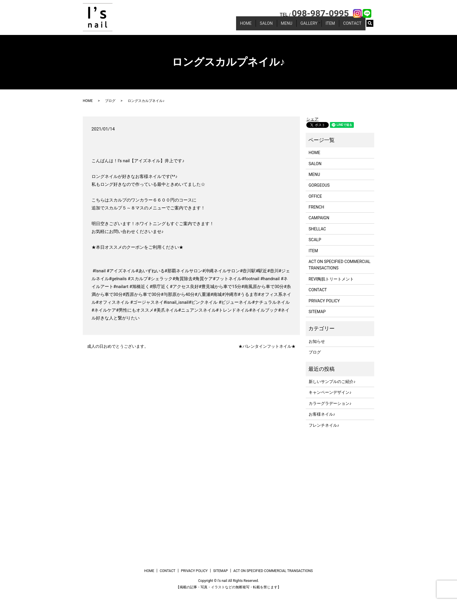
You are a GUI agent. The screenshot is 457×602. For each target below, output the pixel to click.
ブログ (110, 101)
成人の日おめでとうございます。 (117, 346)
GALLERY (308, 25)
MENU (286, 25)
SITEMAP (317, 311)
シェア (312, 119)
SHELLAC (317, 229)
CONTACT (352, 25)
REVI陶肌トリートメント (331, 279)
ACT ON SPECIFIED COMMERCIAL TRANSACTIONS (339, 264)
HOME (246, 25)
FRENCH (316, 207)
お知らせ (317, 341)
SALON (266, 25)
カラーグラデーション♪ (330, 403)
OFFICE (315, 196)
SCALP (315, 239)
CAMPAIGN (319, 218)
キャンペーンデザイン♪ (330, 392)
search (372, 26)
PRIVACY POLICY (324, 301)
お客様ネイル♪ (322, 414)
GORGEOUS (319, 185)
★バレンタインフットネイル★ (267, 346)
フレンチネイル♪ (324, 425)
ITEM (330, 25)
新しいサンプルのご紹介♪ (332, 381)
